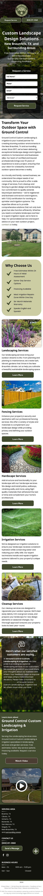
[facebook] (3, 855)
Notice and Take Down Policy (12, 888)
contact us (6, 224)
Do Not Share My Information (20, 886)
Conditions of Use (35, 886)
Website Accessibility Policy (31, 888)
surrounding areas (13, 832)
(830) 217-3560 (9, 843)
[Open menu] (40, 10)
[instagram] (7, 855)
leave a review (10, 682)
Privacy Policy (5, 886)
